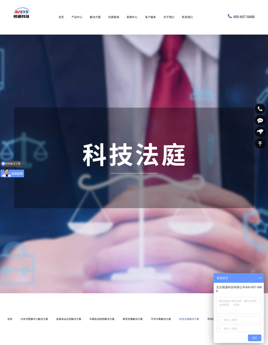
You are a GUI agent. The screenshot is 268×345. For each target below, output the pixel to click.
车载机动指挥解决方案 (102, 319)
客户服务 (150, 17)
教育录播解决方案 (133, 319)
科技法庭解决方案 (189, 319)
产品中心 (76, 17)
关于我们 (168, 17)
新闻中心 (132, 17)
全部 (9, 319)
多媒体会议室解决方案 (68, 319)
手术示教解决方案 (161, 319)
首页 (61, 17)
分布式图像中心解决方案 (34, 319)
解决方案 (95, 17)
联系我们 (187, 17)
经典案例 (113, 17)
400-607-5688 (244, 17)
